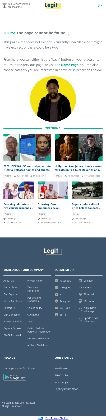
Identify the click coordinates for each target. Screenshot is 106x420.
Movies (59, 176)
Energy (76, 214)
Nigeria (8, 176)
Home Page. (70, 65)
